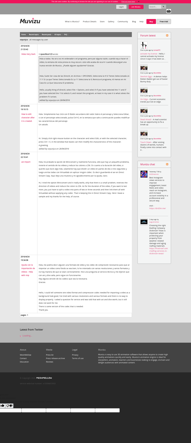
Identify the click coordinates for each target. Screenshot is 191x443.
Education (24, 361)
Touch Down (146, 142)
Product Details (89, 21)
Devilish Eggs (146, 76)
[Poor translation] (9, 405)
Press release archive (55, 358)
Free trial (164, 21)
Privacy (75, 355)
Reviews (49, 361)
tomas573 (157, 50)
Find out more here (128, 2)
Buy (151, 21)
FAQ (65, 34)
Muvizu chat (147, 164)
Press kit (49, 355)
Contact (23, 358)
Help (141, 21)
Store (102, 21)
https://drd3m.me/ (157, 208)
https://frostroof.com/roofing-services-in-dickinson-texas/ (158, 251)
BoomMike (157, 73)
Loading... (26, 335)
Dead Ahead (146, 119)
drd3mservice (154, 174)
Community (123, 21)
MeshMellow (25, 355)
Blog (134, 21)
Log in (121, 7)
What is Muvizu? (72, 21)
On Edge (144, 99)
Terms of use (78, 358)
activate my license (149, 53)
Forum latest (148, 35)
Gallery (111, 21)
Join (136, 7)
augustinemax (154, 222)
